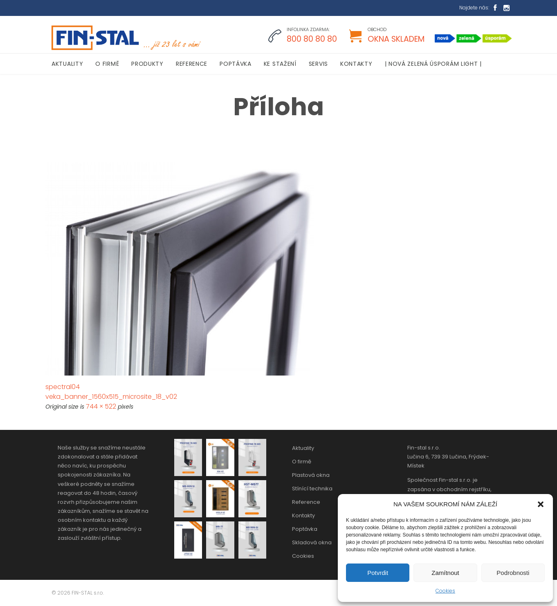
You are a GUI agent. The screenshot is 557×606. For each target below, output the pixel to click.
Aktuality (303, 448)
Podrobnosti (512, 572)
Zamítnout (445, 572)
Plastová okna (311, 475)
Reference (306, 502)
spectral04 (62, 386)
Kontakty (303, 515)
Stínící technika (312, 488)
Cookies (445, 590)
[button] (541, 504)
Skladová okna (312, 542)
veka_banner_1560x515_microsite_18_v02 (111, 396)
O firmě (301, 461)
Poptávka (304, 529)
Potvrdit (377, 572)
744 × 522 (101, 406)
